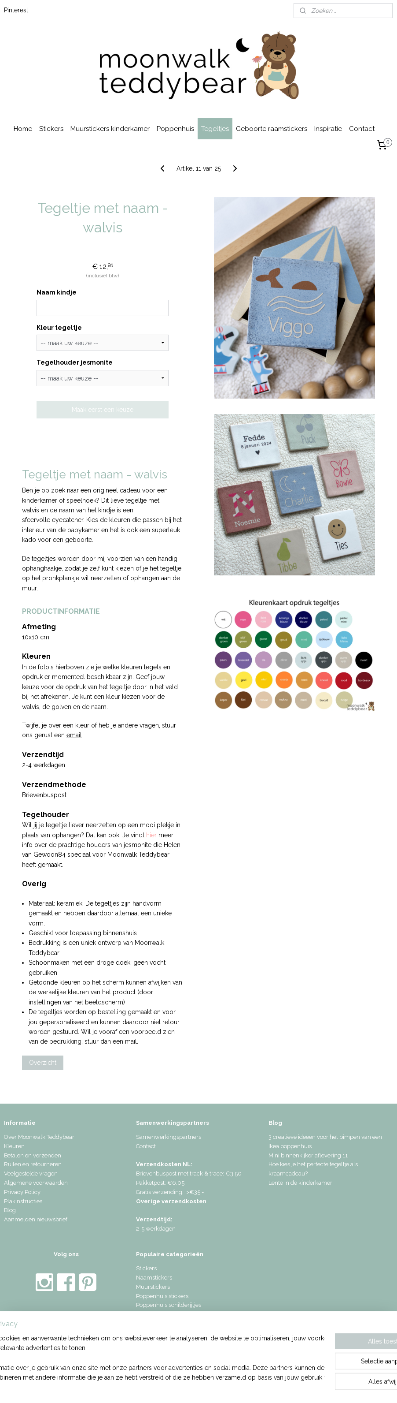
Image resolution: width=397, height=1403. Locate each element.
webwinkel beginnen (222, 1387)
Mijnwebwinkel (296, 1387)
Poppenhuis (175, 129)
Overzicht (42, 1062)
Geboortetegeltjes (159, 1323)
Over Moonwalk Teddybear (39, 1137)
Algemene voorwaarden (36, 1182)
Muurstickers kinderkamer (110, 129)
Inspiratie (328, 129)
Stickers (51, 129)
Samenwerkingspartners (168, 1137)
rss (191, 1387)
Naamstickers (154, 1277)
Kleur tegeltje (59, 327)
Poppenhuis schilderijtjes (168, 1305)
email (74, 735)
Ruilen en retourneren (33, 1164)
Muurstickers (153, 1287)
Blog (10, 1210)
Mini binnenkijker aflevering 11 (308, 1155)
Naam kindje (57, 292)
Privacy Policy (22, 1192)
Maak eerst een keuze (102, 409)
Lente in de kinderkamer (300, 1182)
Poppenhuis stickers (162, 1296)
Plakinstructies (23, 1201)
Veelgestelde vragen (31, 1173)
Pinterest (16, 10)
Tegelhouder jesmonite (75, 362)
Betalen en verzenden (32, 1155)
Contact (362, 129)
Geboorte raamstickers (271, 129)
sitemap (175, 1387)
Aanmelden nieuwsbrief (35, 1219)
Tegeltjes (215, 129)
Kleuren (14, 1146)
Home (23, 129)
